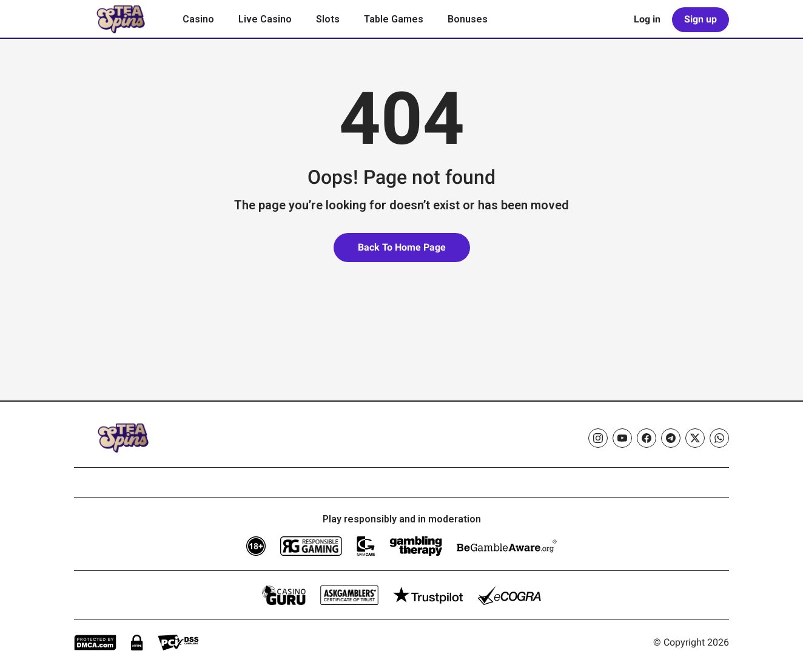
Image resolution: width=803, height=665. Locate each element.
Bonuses (468, 19)
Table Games (393, 19)
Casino (198, 19)
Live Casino (265, 19)
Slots (328, 19)
